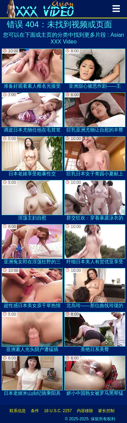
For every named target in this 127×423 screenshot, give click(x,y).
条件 (35, 410)
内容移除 (85, 410)
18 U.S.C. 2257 (58, 410)
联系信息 (17, 410)
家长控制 (106, 410)
